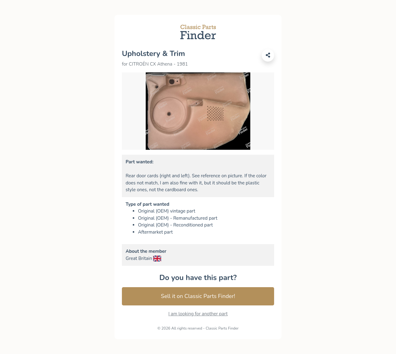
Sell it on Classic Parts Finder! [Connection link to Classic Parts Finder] (198, 296)
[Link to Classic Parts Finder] (198, 31)
